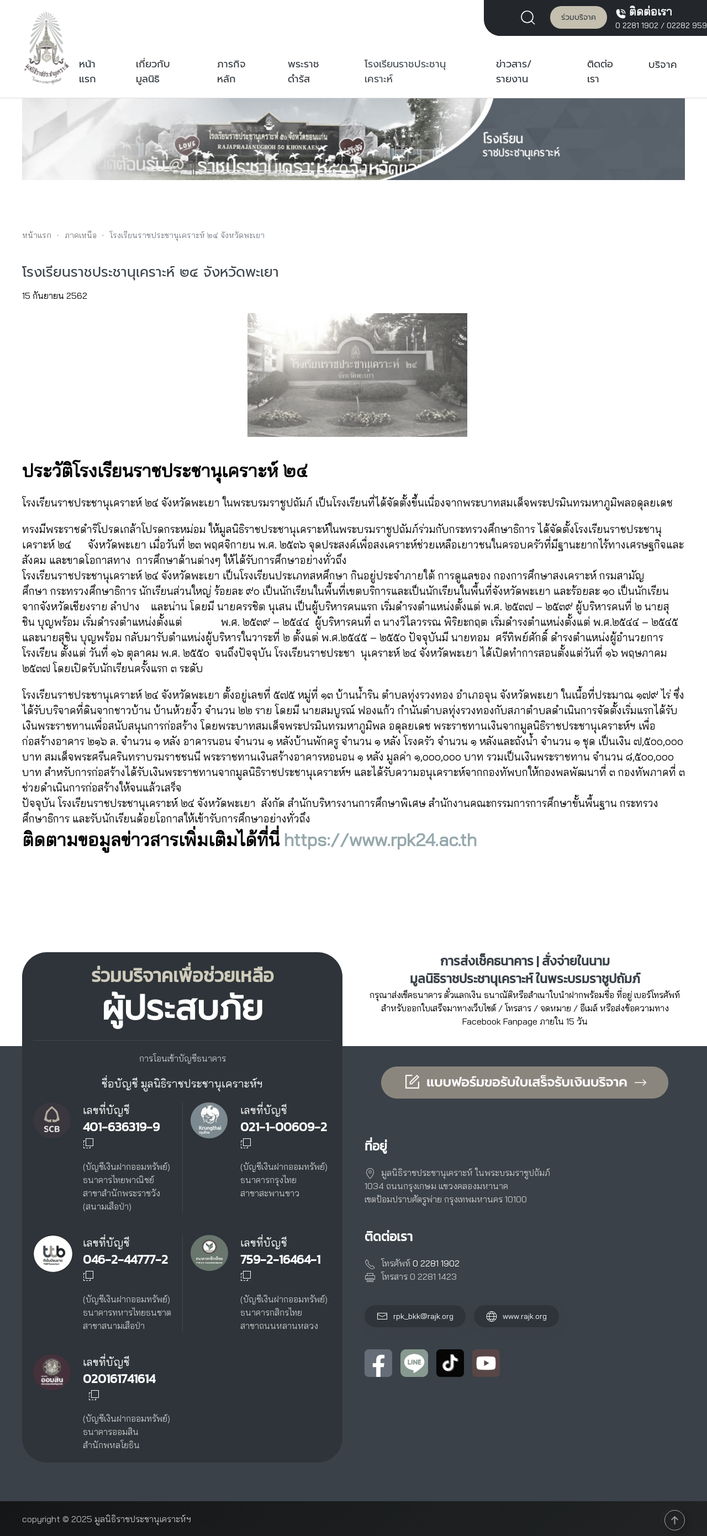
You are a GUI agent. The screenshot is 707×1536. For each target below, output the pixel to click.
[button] (531, 17)
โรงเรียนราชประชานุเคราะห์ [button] (405, 72)
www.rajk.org (516, 1316)
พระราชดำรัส (303, 72)
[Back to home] (46, 47)
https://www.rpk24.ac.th (380, 839)
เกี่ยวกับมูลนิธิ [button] (153, 72)
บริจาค (662, 64)
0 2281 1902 (636, 25)
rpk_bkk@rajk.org (423, 1316)
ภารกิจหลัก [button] (231, 72)
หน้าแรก (87, 72)
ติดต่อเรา (600, 72)
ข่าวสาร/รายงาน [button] (514, 72)
